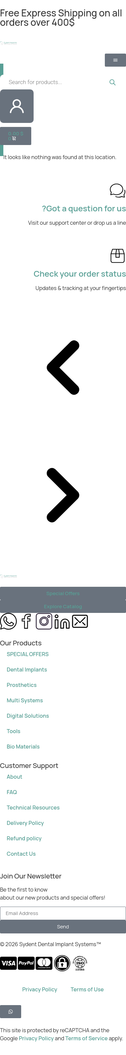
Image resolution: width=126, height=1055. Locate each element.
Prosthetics (22, 685)
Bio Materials (23, 746)
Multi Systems (25, 700)
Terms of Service (87, 1038)
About (15, 776)
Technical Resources (33, 807)
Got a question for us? (84, 208)
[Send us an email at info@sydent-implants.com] (80, 621)
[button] (63, 368)
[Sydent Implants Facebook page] (26, 621)
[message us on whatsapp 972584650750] (8, 621)
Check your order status (80, 273)
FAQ (12, 792)
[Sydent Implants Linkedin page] (62, 621)
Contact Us (21, 853)
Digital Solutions (28, 715)
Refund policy (24, 838)
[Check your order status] (117, 256)
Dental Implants (27, 669)
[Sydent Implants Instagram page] (44, 621)
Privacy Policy (39, 989)
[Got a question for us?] (117, 190)
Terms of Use (87, 989)
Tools (13, 731)
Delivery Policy (25, 823)
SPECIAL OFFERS (28, 654)
